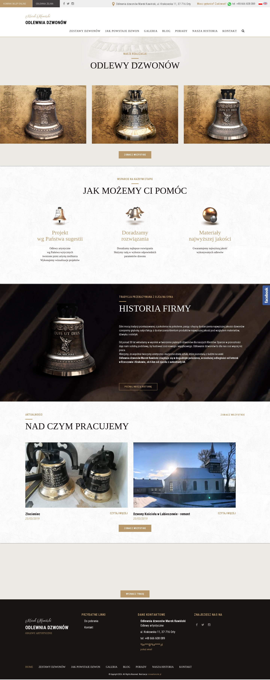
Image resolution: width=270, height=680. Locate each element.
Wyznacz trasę (135, 594)
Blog (166, 31)
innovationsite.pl (154, 675)
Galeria (151, 31)
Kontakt (229, 31)
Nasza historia (205, 31)
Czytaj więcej (119, 513)
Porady (181, 31)
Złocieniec (32, 514)
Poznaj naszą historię (138, 387)
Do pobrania (91, 621)
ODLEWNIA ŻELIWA (46, 3)
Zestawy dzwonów (85, 31)
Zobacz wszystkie (135, 155)
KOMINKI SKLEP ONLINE (15, 3)
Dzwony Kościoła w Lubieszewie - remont (161, 514)
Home (29, 667)
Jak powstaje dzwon (122, 31)
